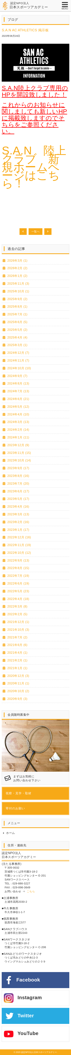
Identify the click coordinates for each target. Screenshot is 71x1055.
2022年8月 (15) (17, 568)
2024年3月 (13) (17, 422)
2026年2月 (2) (16, 268)
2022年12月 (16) (18, 537)
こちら (31, 891)
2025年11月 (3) (17, 283)
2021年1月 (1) (16, 668)
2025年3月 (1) (16, 345)
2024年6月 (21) (17, 399)
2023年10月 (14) (18, 460)
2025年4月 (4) (16, 337)
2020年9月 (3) (16, 698)
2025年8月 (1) (16, 306)
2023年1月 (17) (17, 529)
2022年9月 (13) (17, 560)
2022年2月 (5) (16, 614)
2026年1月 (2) (16, 275)
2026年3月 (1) (16, 260)
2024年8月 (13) (17, 383)
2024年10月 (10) (18, 368)
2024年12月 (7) (17, 352)
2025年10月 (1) (17, 291)
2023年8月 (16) (17, 475)
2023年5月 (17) (17, 498)
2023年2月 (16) (17, 522)
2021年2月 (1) (16, 660)
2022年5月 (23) (17, 591)
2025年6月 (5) (16, 322)
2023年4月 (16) (17, 506)
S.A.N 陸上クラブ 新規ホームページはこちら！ (34, 167)
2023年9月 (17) (17, 468)
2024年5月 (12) (17, 406)
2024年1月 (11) (17, 437)
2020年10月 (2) (17, 691)
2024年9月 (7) (16, 376)
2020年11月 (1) (17, 683)
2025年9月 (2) (16, 299)
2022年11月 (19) (18, 545)
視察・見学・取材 (18, 793)
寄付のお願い (15, 808)
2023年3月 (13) (17, 514)
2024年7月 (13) (17, 391)
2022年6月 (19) (17, 583)
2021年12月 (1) (17, 622)
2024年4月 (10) (17, 414)
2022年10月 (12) (18, 552)
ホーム (10, 832)
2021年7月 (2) (16, 637)
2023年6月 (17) (17, 491)
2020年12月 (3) (17, 675)
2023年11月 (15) (18, 452)
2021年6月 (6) (16, 645)
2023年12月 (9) (17, 445)
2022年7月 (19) (17, 575)
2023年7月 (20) (17, 483)
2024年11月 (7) (17, 360)
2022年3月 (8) (16, 606)
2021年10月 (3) (17, 629)
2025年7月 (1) (16, 314)
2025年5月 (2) (16, 329)
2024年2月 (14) (17, 429)
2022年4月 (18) (17, 599)
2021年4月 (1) (16, 652)
